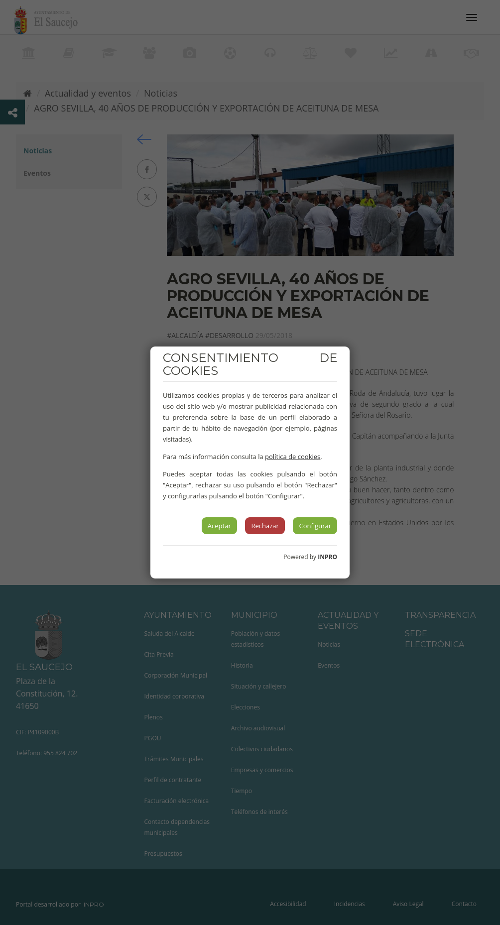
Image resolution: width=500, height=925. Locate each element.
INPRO (327, 557)
